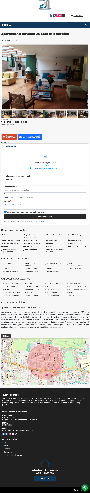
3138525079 (46, 166)
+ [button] (4, 341)
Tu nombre (8, 179)
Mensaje (7, 201)
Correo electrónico (11, 187)
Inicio (6, 442)
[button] (87, 46)
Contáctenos (9, 452)
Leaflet (71, 383)
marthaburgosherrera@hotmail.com (46, 168)
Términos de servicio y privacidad (35, 221)
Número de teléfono (11, 194)
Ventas (6, 445)
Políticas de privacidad (13, 455)
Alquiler (7, 449)
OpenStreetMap (83, 383)
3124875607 (78, 15)
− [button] (4, 345)
